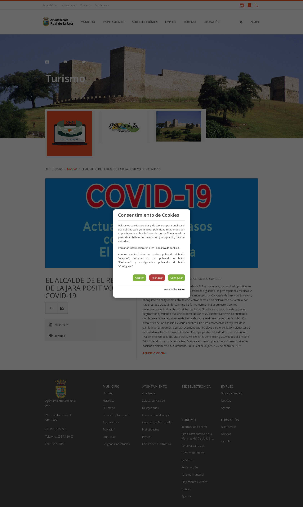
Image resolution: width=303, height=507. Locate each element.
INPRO (181, 289)
